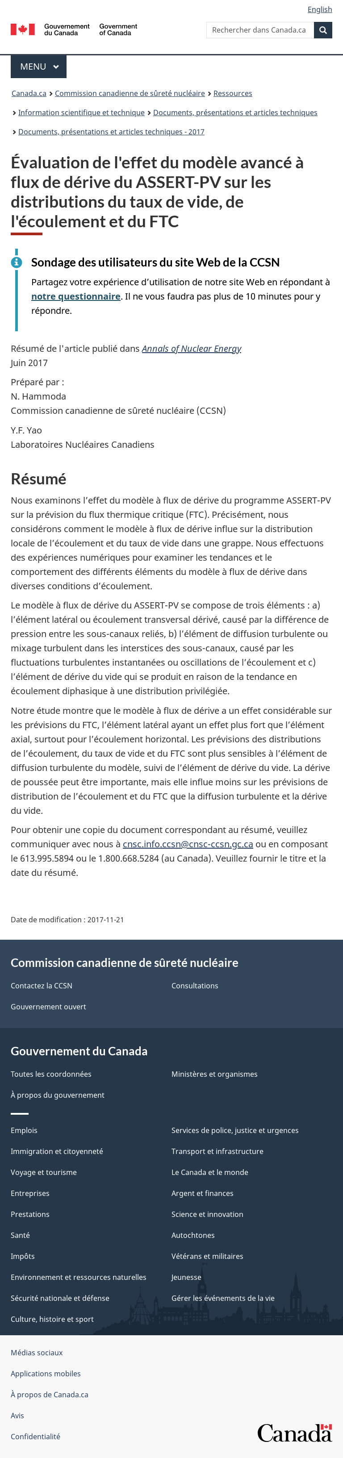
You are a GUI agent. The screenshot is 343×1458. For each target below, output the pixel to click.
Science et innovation (207, 1214)
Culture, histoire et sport (52, 1319)
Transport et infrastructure (218, 1151)
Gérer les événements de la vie (223, 1298)
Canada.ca (29, 93)
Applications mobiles (46, 1374)
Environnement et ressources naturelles (78, 1277)
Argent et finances (203, 1193)
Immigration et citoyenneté (57, 1151)
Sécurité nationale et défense (60, 1298)
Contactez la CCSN (41, 986)
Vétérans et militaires (207, 1256)
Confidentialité (35, 1436)
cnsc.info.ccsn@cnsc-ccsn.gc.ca (188, 844)
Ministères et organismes (215, 1074)
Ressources (232, 93)
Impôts (23, 1256)
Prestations (30, 1214)
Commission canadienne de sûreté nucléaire (130, 93)
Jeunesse (186, 1277)
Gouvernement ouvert (48, 1007)
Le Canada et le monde (210, 1172)
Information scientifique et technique (81, 112)
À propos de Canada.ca (49, 1395)
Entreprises (30, 1193)
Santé (20, 1235)
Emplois (24, 1130)
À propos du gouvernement (58, 1095)
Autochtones (193, 1235)
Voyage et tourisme (44, 1172)
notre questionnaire (76, 296)
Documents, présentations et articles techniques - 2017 (111, 132)
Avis (17, 1416)
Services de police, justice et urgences (235, 1130)
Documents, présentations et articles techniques (235, 112)
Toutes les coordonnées (51, 1074)
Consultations (195, 986)
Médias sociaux (37, 1353)
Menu (43, 66)
